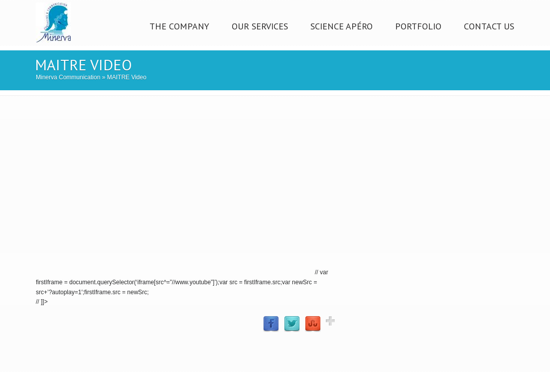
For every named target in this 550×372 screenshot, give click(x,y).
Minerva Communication (68, 77)
